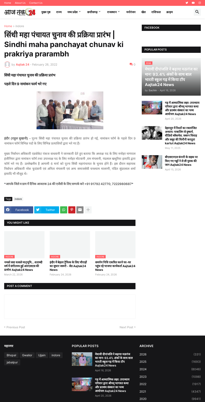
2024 (170, 369)
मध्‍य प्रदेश (72, 12)
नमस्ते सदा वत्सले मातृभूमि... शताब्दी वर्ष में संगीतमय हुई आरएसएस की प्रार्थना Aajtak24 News (23, 265)
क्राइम (169, 12)
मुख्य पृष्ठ (45, 12)
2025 (170, 362)
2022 (170, 384)
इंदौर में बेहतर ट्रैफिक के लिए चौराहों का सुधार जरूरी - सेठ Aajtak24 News (68, 265)
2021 (170, 391)
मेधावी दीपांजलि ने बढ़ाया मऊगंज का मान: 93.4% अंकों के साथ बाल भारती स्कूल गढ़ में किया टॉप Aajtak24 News (114, 359)
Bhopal (11, 355)
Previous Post (15, 327)
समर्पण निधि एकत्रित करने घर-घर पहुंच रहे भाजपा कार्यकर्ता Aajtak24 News (115, 265)
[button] (197, 12)
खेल (143, 12)
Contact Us (35, 2)
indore (19, 26)
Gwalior (27, 355)
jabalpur (12, 362)
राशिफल (156, 12)
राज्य (59, 12)
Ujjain (42, 355)
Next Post (126, 327)
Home (7, 2)
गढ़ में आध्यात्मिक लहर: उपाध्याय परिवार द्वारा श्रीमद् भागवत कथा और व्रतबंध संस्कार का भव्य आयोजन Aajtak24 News (182, 108)
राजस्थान (112, 12)
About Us (20, 2)
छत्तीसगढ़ (92, 12)
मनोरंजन (130, 12)
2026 (170, 354)
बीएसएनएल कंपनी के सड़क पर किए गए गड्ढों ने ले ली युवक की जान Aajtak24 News (181, 160)
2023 (170, 377)
